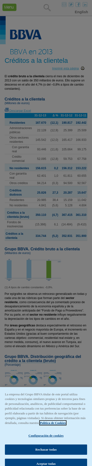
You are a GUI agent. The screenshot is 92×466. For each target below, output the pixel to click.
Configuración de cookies (46, 440)
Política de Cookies (53, 427)
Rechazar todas (46, 453)
